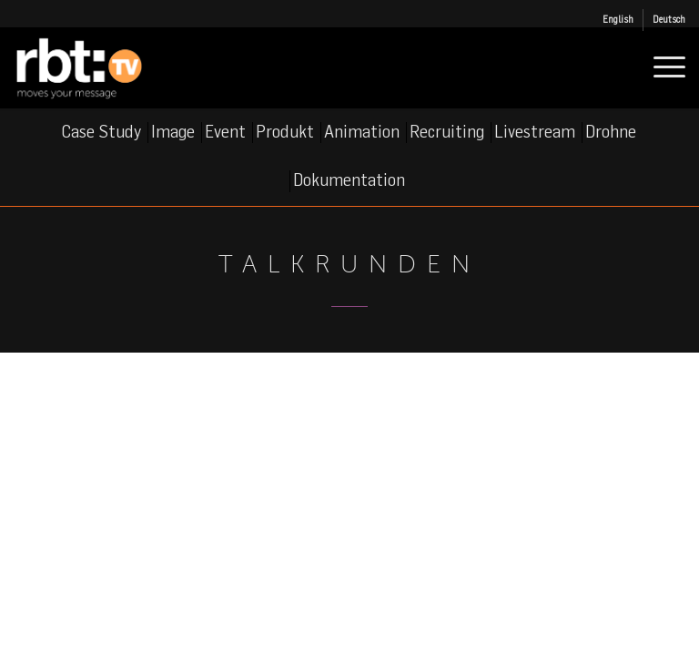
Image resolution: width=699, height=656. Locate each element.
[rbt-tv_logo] (95, 67)
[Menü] (660, 67)
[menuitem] (618, 20)
